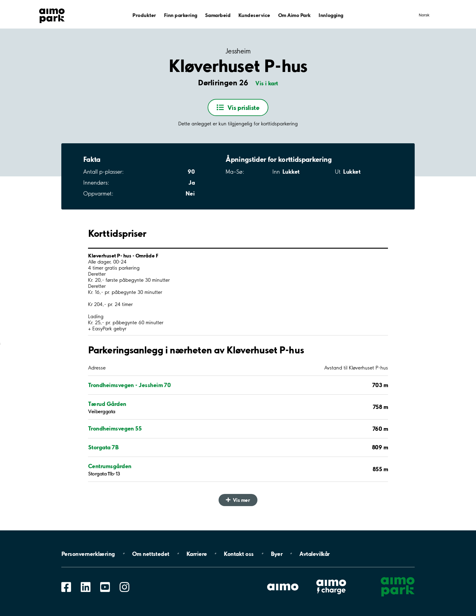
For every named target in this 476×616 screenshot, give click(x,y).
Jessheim (238, 51)
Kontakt (238, 553)
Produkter (144, 15)
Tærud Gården (107, 403)
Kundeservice (254, 15)
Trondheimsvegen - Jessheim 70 (129, 385)
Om (150, 553)
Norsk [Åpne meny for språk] (424, 15)
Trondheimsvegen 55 (114, 428)
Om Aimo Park (294, 15)
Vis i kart (266, 83)
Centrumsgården (109, 466)
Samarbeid (217, 15)
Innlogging (330, 15)
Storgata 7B (103, 447)
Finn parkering (180, 15)
